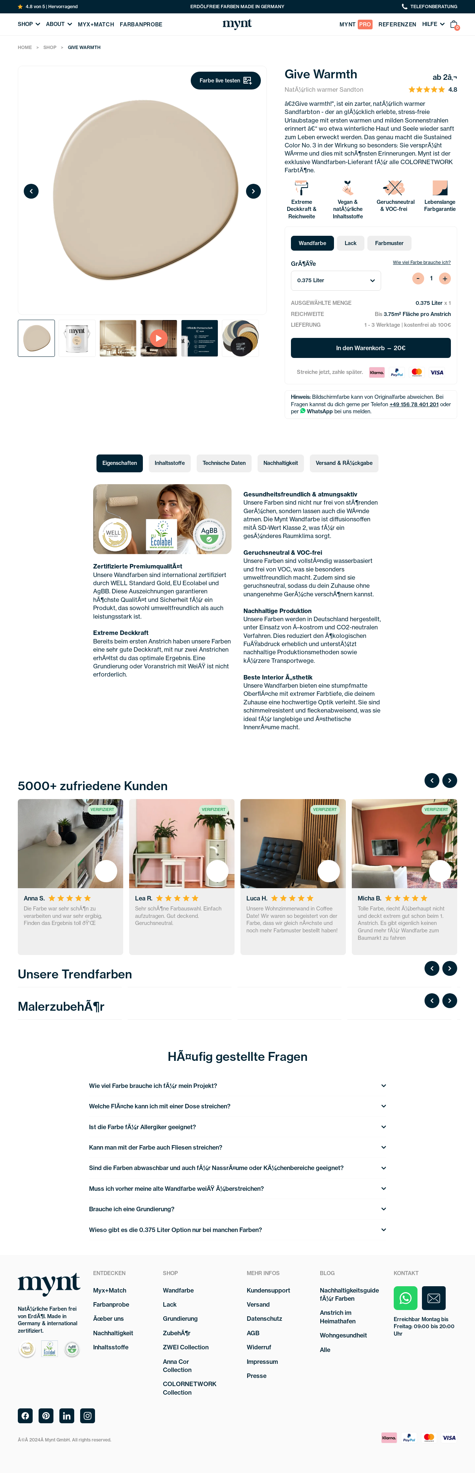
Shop (29, 24)
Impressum (262, 1361)
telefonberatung (429, 7)
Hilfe (433, 24)
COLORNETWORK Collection (189, 1388)
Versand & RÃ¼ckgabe (344, 463)
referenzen (397, 24)
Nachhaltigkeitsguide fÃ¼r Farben (349, 1294)
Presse (256, 1375)
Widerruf (259, 1347)
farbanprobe (141, 24)
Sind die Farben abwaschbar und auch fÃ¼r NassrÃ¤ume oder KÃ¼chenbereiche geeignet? (237, 1167)
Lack (351, 243)
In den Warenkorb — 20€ (371, 348)
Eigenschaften (119, 463)
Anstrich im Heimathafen (338, 1316)
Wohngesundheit (343, 1335)
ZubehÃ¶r (176, 1333)
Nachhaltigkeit (280, 463)
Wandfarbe (312, 243)
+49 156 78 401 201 (414, 404)
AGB (253, 1333)
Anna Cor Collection (177, 1365)
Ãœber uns (108, 1318)
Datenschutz (264, 1318)
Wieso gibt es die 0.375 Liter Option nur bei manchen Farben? (237, 1230)
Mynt (356, 24)
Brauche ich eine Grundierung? (237, 1209)
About (59, 24)
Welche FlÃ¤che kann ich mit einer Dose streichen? (237, 1106)
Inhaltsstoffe (170, 463)
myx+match (96, 24)
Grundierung (180, 1318)
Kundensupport (268, 1290)
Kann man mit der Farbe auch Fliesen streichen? (237, 1147)
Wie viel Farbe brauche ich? (422, 262)
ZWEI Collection (186, 1347)
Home (25, 47)
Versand (258, 1304)
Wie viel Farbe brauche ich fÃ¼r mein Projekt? (237, 1085)
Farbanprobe (111, 1304)
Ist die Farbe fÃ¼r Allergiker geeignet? (237, 1127)
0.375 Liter (336, 280)
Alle (325, 1349)
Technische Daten (224, 463)
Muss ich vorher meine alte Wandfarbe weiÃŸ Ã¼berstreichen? (237, 1188)
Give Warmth (84, 47)
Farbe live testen (226, 80)
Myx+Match (109, 1290)
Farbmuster (389, 243)
